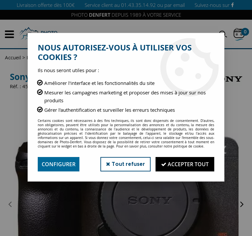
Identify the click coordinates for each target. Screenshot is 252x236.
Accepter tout (185, 164)
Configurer (58, 164)
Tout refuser (125, 164)
